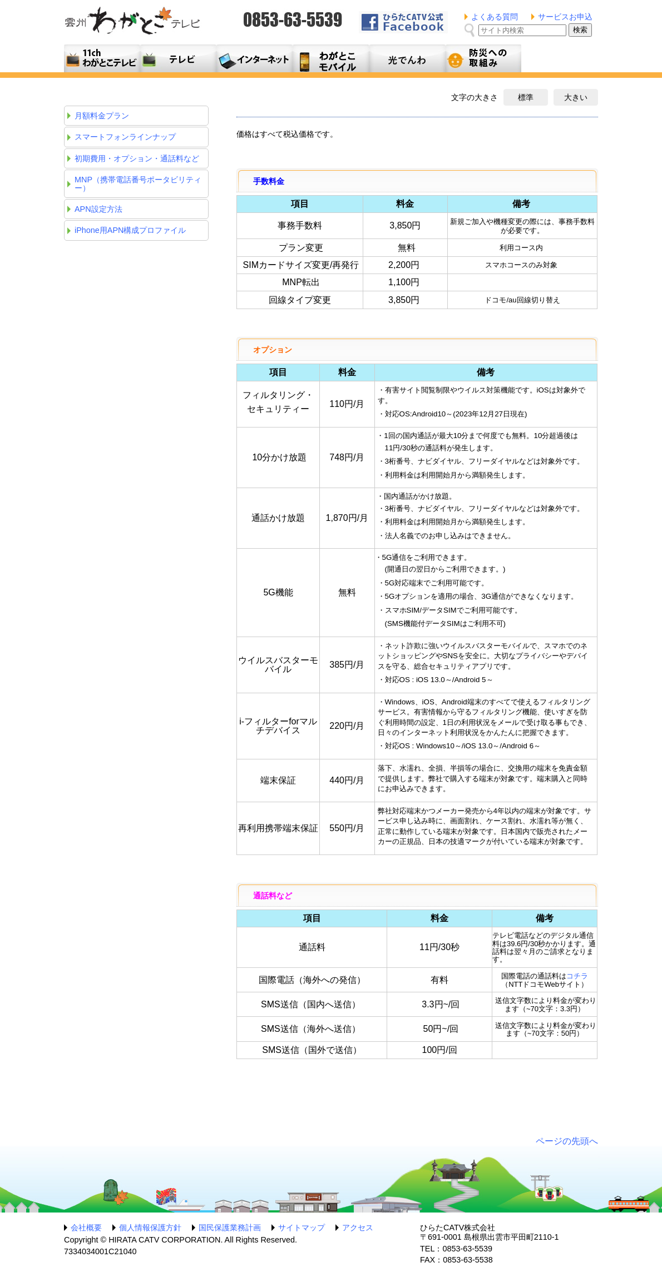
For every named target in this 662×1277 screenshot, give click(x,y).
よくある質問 (494, 16)
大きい (575, 97)
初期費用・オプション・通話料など (137, 158)
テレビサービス (178, 58)
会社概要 (86, 1227)
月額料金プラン (331, 58)
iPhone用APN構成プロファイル (130, 230)
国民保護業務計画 (230, 1227)
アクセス (357, 1227)
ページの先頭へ (567, 1141)
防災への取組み (483, 58)
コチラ (577, 976)
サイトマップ (301, 1227)
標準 (525, 97)
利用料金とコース (254, 58)
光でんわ (407, 58)
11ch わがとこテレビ (102, 58)
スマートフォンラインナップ (125, 136)
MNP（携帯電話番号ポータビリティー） (138, 183)
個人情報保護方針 (150, 1227)
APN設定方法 (98, 209)
